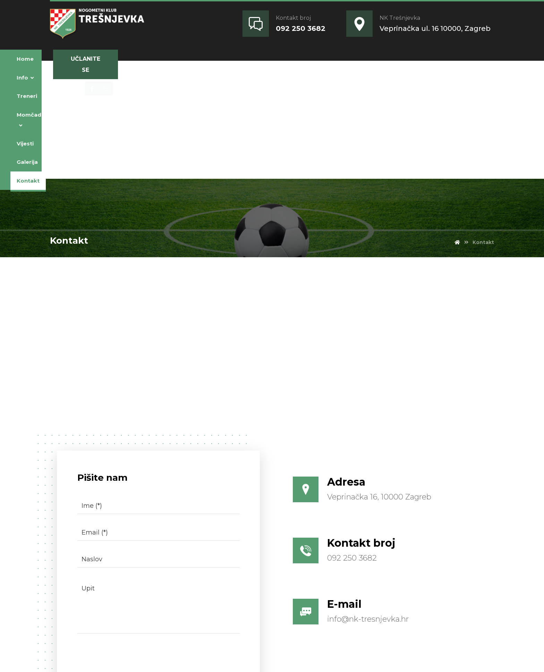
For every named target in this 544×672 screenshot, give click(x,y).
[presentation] (109, 536)
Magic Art (170, 658)
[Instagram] (398, 59)
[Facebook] (384, 59)
